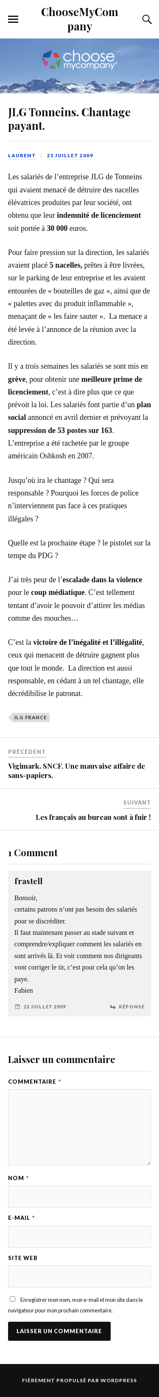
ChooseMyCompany (79, 18)
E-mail (21, 1217)
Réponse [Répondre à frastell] (132, 1006)
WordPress (118, 1380)
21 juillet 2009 (70, 155)
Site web (23, 1258)
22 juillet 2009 (45, 1006)
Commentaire (34, 1081)
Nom (18, 1178)
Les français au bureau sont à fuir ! (93, 817)
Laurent (22, 155)
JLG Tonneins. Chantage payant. (69, 118)
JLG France (30, 717)
